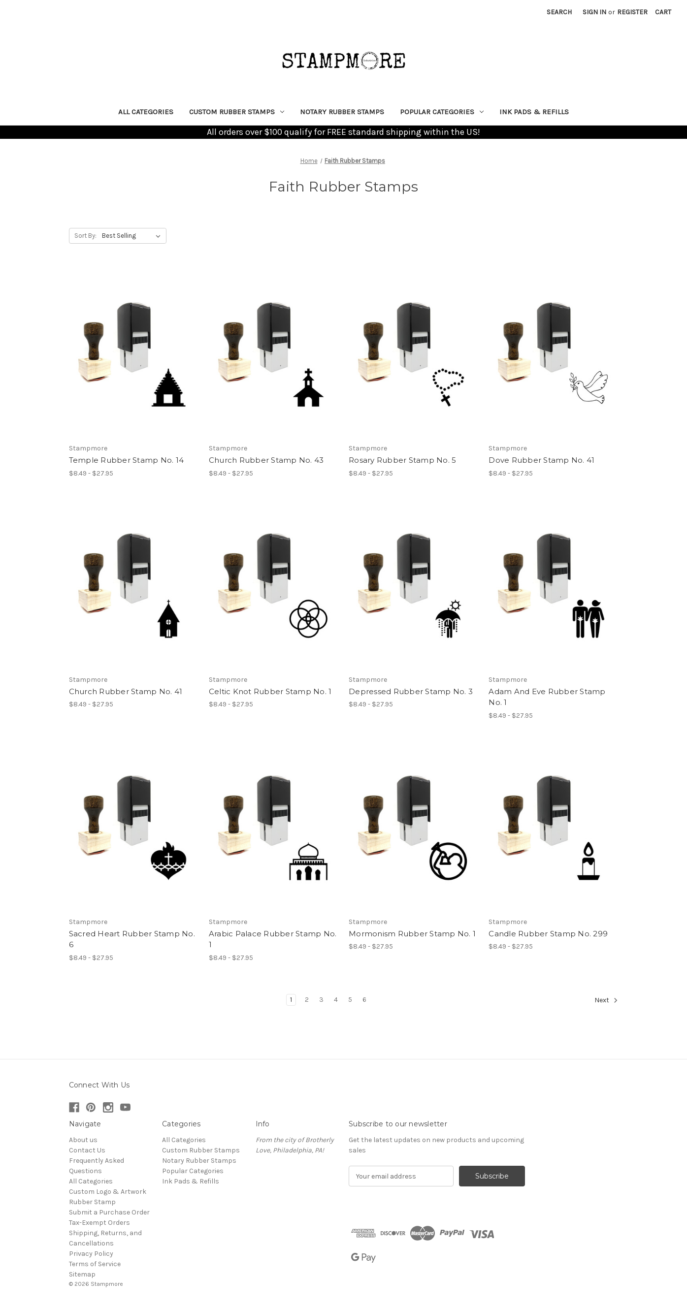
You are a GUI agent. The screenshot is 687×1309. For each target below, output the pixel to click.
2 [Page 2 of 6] (307, 999)
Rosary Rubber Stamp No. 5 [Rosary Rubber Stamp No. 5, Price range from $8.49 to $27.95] (402, 460)
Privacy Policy (91, 1253)
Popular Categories (442, 111)
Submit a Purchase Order (109, 1212)
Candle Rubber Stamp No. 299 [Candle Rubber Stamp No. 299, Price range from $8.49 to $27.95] (548, 933)
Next (606, 1000)
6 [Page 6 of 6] (364, 999)
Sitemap (82, 1274)
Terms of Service (95, 1264)
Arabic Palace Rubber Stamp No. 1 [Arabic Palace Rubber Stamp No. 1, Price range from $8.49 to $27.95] (273, 939)
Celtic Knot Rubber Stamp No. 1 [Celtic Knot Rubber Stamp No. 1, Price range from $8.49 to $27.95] (270, 691)
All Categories (145, 111)
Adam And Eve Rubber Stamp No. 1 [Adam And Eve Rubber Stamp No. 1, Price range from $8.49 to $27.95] (547, 697)
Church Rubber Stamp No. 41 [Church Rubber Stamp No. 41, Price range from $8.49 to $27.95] (126, 691)
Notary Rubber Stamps (342, 111)
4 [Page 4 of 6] (336, 999)
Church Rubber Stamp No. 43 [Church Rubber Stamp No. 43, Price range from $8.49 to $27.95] (266, 460)
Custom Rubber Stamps (236, 111)
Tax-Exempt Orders (99, 1222)
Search (559, 12)
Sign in (594, 12)
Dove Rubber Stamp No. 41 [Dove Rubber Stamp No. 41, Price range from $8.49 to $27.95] (541, 460)
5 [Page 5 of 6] (350, 999)
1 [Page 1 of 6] (291, 999)
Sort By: (85, 235)
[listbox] (133, 235)
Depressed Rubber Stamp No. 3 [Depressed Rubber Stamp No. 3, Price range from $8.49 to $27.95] (411, 691)
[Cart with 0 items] (663, 12)
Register (632, 12)
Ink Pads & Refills (534, 111)
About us (83, 1140)
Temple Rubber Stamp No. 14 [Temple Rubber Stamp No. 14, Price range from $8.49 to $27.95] (126, 460)
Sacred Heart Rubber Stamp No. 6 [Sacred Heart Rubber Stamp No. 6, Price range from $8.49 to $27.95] (132, 939)
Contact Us (87, 1150)
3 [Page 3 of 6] (321, 999)
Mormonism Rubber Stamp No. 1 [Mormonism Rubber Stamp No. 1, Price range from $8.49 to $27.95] (412, 933)
